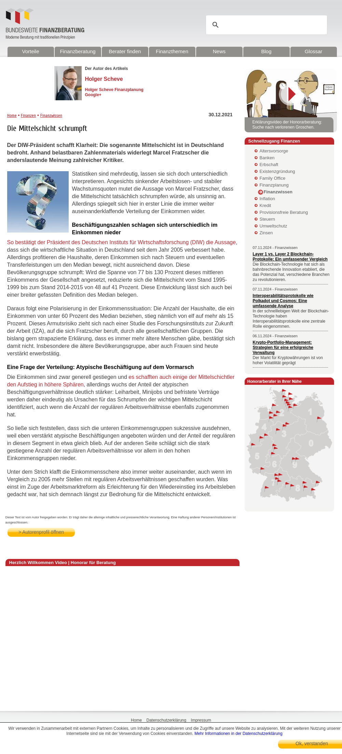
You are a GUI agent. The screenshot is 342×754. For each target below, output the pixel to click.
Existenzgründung (277, 171)
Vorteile (30, 51)
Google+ (93, 94)
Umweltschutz (273, 225)
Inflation (267, 198)
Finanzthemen (172, 51)
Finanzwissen (51, 115)
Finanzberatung (77, 51)
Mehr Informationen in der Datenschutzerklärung (238, 733)
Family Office (273, 178)
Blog (266, 51)
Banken (267, 157)
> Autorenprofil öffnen (41, 532)
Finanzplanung (274, 185)
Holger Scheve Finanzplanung (114, 89)
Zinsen (266, 232)
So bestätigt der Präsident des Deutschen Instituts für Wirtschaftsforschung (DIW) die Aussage (121, 242)
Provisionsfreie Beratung (284, 212)
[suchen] (267, 25)
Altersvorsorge (274, 150)
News (219, 51)
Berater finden (125, 51)
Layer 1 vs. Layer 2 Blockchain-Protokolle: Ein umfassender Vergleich (290, 257)
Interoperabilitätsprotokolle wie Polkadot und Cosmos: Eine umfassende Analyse (283, 300)
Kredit (265, 205)
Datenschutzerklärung (166, 720)
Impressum (201, 720)
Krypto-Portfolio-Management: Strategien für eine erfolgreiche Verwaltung (283, 347)
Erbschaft (269, 164)
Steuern (267, 219)
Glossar (314, 51)
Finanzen (28, 115)
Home (12, 115)
